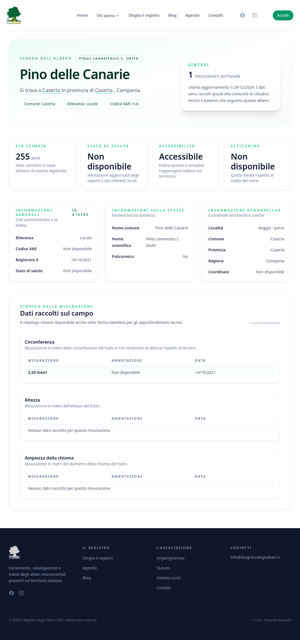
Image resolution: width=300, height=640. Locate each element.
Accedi (283, 15)
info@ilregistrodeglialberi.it (255, 557)
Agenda (192, 15)
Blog (172, 15)
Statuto (163, 568)
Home (82, 15)
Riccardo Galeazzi (277, 620)
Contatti (215, 15)
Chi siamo (108, 15)
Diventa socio (169, 577)
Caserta (51, 90)
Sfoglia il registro (143, 15)
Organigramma (171, 558)
